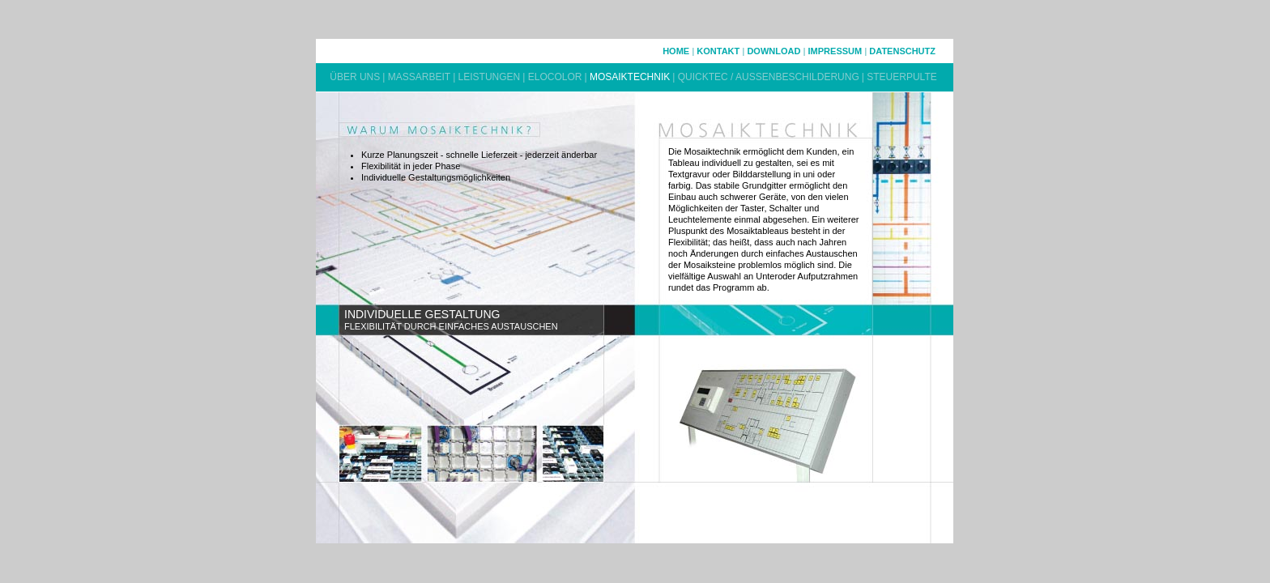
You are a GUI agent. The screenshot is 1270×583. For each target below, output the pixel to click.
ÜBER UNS (355, 77)
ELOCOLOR (555, 77)
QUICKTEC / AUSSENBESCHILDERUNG (768, 77)
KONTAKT (718, 51)
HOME (676, 51)
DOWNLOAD (773, 51)
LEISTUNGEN (489, 77)
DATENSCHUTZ (902, 51)
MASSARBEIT (419, 77)
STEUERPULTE (901, 77)
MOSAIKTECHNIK (630, 77)
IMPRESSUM (835, 51)
